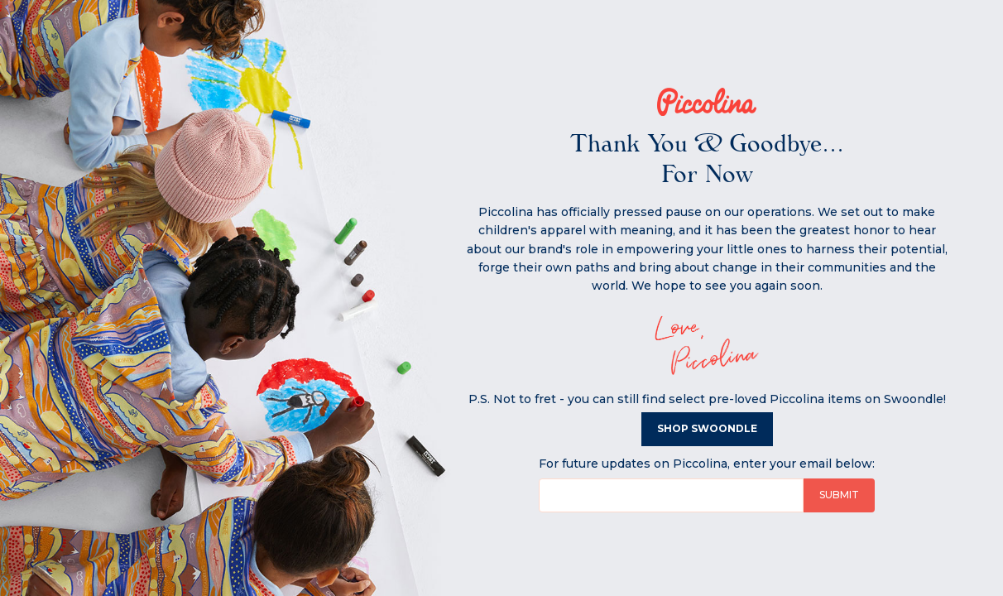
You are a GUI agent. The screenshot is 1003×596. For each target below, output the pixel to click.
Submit (839, 494)
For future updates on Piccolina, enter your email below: (707, 463)
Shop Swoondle (707, 428)
